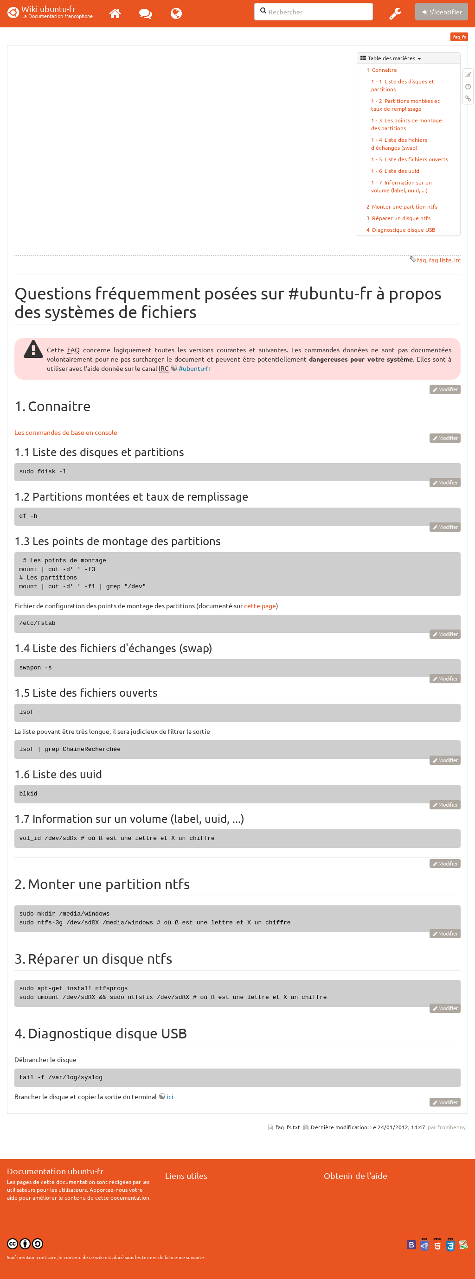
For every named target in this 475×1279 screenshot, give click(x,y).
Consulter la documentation (364, 1196)
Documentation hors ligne (203, 1204)
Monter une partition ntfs (404, 206)
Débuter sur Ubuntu (196, 1188)
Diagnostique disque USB (404, 229)
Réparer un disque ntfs (401, 218)
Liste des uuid (402, 170)
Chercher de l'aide (352, 1188)
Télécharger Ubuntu (196, 1212)
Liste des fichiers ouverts (416, 159)
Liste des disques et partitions (402, 85)
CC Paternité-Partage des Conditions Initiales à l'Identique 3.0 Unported (83, 1263)
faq (421, 260)
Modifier (448, 389)
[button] (395, 13)
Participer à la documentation (208, 1196)
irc (457, 260)
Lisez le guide (346, 1212)
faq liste (440, 260)
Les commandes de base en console (65, 432)
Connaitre (384, 69)
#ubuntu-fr (195, 368)
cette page (260, 605)
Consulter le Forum (353, 1204)
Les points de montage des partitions (406, 124)
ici (170, 1096)
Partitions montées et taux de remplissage (405, 104)
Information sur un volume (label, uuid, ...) (401, 186)
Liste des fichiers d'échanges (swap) (399, 143)
